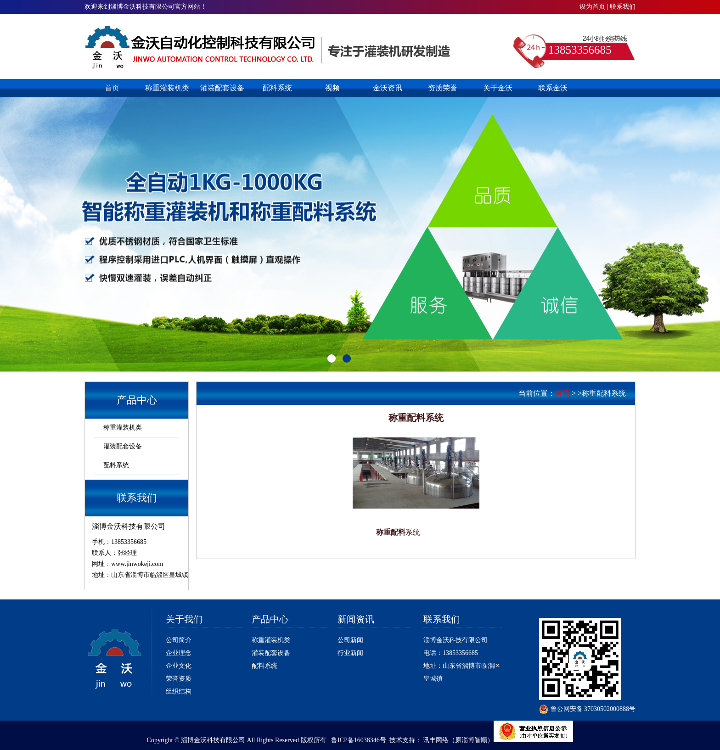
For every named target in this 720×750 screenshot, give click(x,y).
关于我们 (184, 619)
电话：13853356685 (450, 652)
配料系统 (277, 88)
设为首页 (592, 6)
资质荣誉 (442, 88)
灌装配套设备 (222, 88)
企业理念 (178, 652)
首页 (112, 88)
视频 (332, 88)
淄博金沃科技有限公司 (455, 640)
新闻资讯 (356, 619)
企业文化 (178, 665)
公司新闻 (350, 640)
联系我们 (623, 6)
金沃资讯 (387, 88)
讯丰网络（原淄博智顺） (458, 740)
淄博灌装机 (269, 47)
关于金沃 (497, 88)
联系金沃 (553, 88)
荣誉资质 (178, 678)
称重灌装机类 (167, 88)
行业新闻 (350, 652)
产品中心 (270, 619)
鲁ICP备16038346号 (358, 740)
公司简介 (178, 640)
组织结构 (178, 691)
